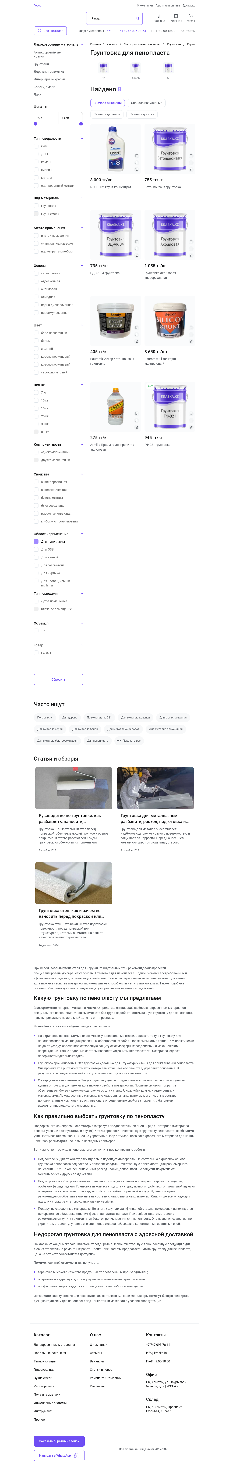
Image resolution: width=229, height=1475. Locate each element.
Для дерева (69, 717)
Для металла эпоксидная (166, 729)
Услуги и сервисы (91, 31)
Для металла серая (50, 729)
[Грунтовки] (57, 64)
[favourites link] (176, 16)
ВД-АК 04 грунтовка (105, 273)
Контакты (188, 31)
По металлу (44, 717)
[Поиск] (114, 18)
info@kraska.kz (156, 1353)
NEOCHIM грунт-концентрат (110, 187)
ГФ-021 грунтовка (158, 445)
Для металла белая (85, 729)
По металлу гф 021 (99, 717)
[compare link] (159, 16)
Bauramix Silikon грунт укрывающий (160, 361)
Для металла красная (135, 717)
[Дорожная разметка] (57, 72)
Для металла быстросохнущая (57, 740)
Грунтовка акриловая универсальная (160, 275)
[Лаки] (57, 94)
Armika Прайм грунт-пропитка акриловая (112, 447)
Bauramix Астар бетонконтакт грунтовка (112, 361)
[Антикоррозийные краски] (57, 54)
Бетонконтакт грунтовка (163, 187)
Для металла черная (173, 717)
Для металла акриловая (123, 729)
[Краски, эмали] (57, 87)
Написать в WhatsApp (59, 1455)
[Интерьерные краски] (57, 79)
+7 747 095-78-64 (158, 1344)
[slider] (35, 124)
